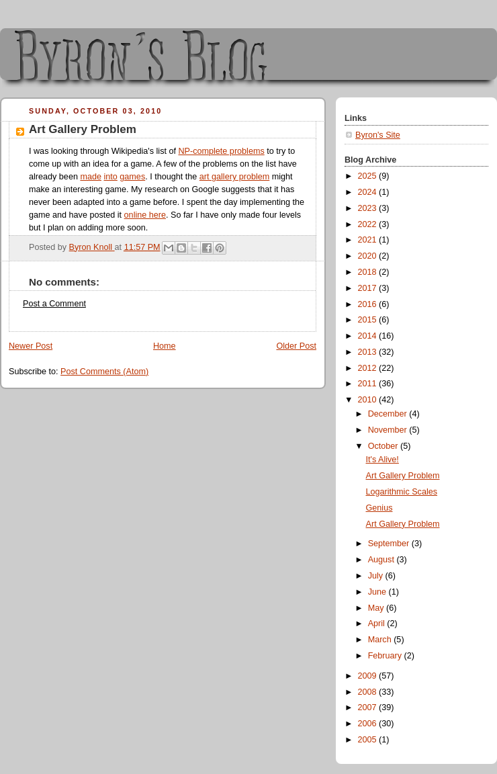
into (110, 176)
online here (145, 215)
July (377, 575)
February (386, 655)
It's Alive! (382, 459)
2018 (368, 272)
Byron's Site (377, 135)
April (378, 623)
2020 (368, 256)
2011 (368, 383)
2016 (368, 304)
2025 (368, 176)
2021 (368, 240)
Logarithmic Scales (402, 492)
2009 (368, 676)
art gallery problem (234, 176)
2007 (368, 707)
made (90, 176)
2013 (368, 352)
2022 (368, 224)
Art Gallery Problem (403, 475)
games (132, 176)
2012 (368, 368)
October (384, 446)
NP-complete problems (221, 151)
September (390, 543)
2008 (368, 692)
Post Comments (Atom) (104, 371)
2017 (368, 288)
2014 (368, 336)
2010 (368, 399)
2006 (368, 723)
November (389, 430)
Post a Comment (54, 303)
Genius (379, 508)
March (381, 639)
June (378, 592)
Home (164, 346)
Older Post (296, 346)
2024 (368, 192)
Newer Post (30, 346)
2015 (368, 320)
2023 (368, 208)
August (382, 559)
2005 (368, 739)
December (389, 414)
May (377, 608)
